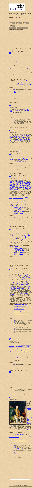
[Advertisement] (20, 39)
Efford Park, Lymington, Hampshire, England (20, 430)
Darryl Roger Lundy (20, 448)
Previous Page (15, 29)
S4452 (15, 453)
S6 (14, 322)
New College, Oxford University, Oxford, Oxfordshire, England (18, 352)
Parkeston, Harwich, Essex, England (15, 239)
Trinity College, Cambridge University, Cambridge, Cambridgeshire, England (20, 140)
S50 (14, 121)
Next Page (21, 29)
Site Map (11, 29)
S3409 (15, 447)
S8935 (15, 96)
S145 (14, 217)
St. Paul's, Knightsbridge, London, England (18, 282)
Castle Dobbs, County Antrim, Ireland (16, 181)
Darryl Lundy (21, 483)
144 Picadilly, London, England (21, 283)
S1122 (15, 92)
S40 (14, 167)
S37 (14, 89)
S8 (14, 146)
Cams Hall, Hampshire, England (20, 161)
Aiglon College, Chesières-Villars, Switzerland (18, 69)
